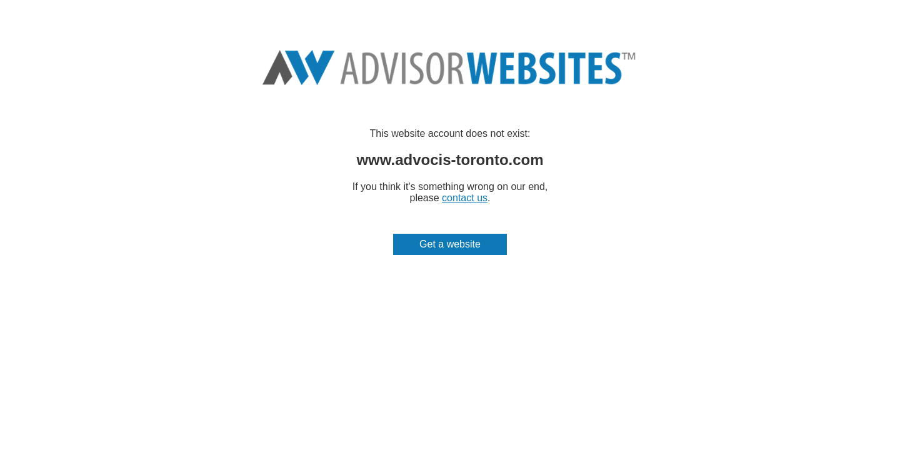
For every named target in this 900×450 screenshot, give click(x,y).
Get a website (450, 244)
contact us (465, 197)
